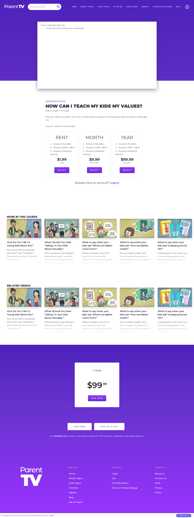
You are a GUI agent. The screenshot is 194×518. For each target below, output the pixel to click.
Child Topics (103, 7)
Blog (178, 7)
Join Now (97, 402)
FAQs (157, 487)
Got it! (183, 515)
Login (115, 477)
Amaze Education (55, 101)
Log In (115, 182)
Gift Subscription (120, 487)
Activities (118, 7)
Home (74, 7)
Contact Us (160, 482)
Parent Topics (87, 7)
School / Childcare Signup (124, 491)
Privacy (158, 491)
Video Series (132, 7)
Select (61, 170)
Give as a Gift (109, 430)
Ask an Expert (76, 506)
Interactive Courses (162, 7)
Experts (145, 7)
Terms (158, 496)
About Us (159, 477)
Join (114, 482)
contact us (59, 439)
